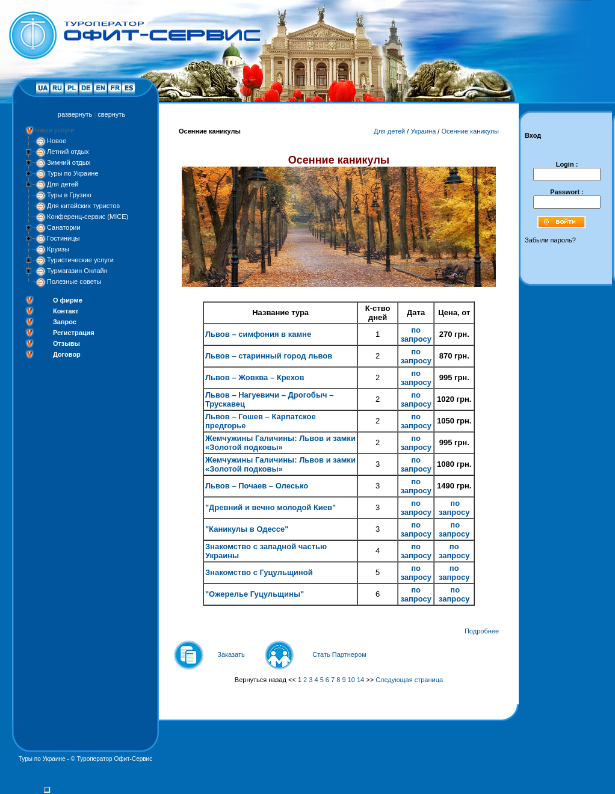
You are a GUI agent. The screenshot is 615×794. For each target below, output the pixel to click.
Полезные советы (74, 281)
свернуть (111, 114)
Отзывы (66, 343)
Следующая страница (409, 679)
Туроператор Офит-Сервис (115, 759)
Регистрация (73, 332)
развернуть (75, 114)
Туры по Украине (73, 173)
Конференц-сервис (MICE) (87, 216)
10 (351, 679)
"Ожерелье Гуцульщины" (254, 594)
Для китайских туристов (83, 205)
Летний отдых (68, 151)
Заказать (231, 654)
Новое (56, 140)
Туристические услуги (80, 259)
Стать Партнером (339, 654)
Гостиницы (63, 238)
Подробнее (482, 631)
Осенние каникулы (470, 131)
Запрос (64, 321)
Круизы (58, 249)
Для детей (62, 184)
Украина (423, 131)
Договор (67, 354)
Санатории (64, 227)
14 (360, 679)
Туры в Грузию (69, 194)
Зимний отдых (68, 162)
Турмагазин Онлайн (77, 270)
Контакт (65, 311)
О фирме (67, 300)
